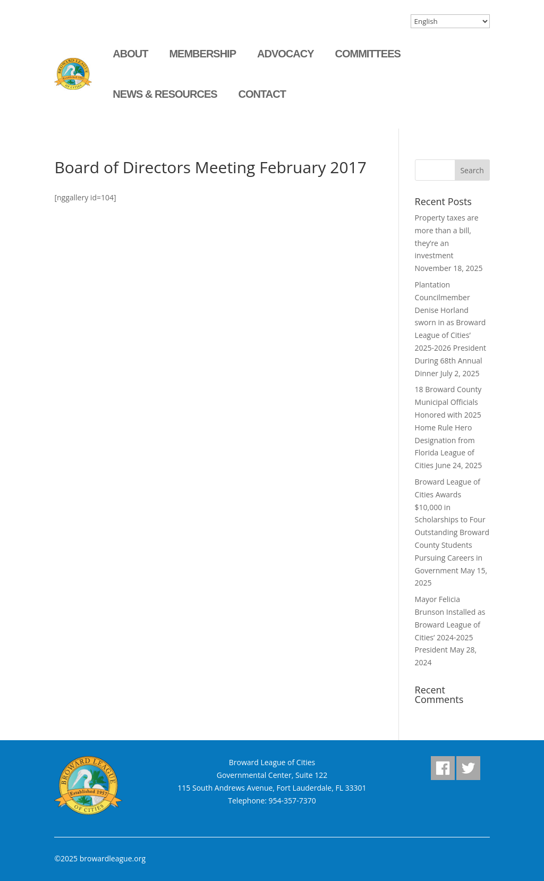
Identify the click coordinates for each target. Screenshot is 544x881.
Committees (367, 54)
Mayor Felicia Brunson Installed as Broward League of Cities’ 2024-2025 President (450, 624)
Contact (262, 94)
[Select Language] (450, 21)
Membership (202, 54)
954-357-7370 (292, 800)
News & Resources (165, 94)
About (130, 54)
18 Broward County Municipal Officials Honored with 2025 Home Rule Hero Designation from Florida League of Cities (448, 427)
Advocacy (285, 54)
